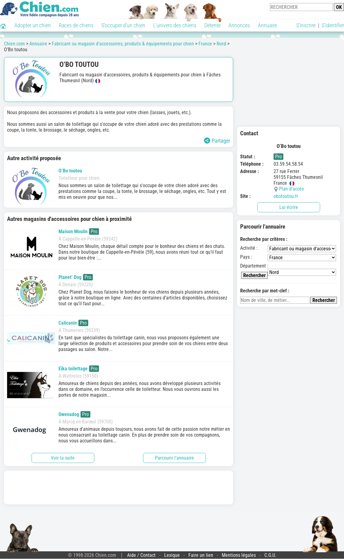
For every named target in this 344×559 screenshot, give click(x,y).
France (205, 44)
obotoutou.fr (286, 196)
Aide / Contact (141, 555)
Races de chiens (76, 25)
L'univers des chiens (174, 25)
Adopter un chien (32, 25)
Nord (221, 44)
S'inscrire (306, 25)
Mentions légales (239, 555)
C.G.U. (270, 555)
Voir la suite (63, 458)
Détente (212, 25)
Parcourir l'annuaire (174, 458)
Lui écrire (288, 207)
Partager (217, 140)
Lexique (172, 555)
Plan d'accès (291, 189)
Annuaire (267, 25)
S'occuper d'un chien (123, 25)
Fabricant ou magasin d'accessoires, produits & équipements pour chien (123, 44)
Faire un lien (200, 555)
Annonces (239, 25)
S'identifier (333, 25)
